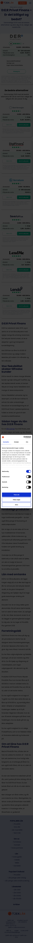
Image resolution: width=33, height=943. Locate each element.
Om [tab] (27, 442)
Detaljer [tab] (16, 442)
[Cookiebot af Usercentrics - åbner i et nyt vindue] (23, 437)
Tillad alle (16, 494)
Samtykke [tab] (6, 442)
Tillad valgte (16, 499)
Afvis (16, 504)
